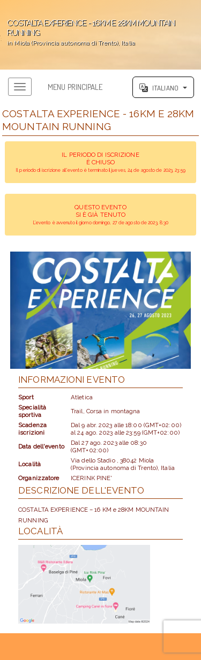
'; (100, 35)
